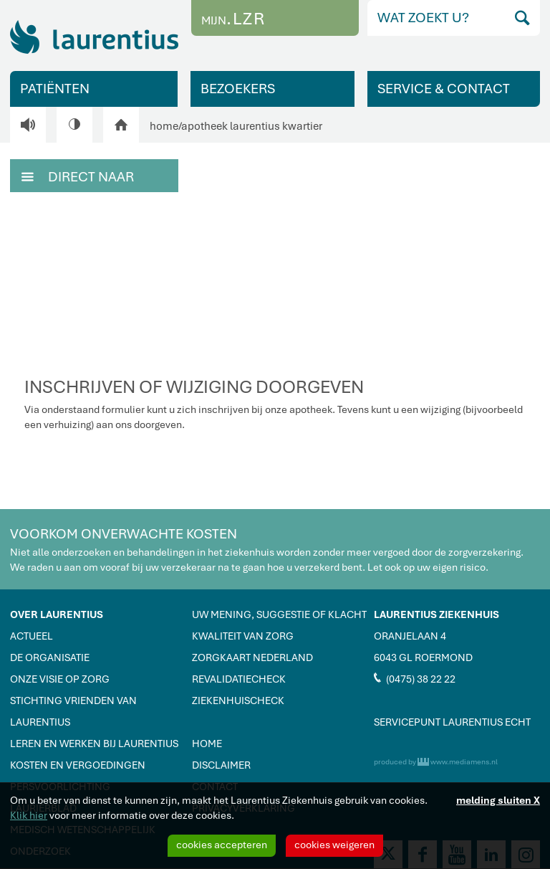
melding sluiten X (498, 800)
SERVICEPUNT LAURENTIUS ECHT (452, 722)
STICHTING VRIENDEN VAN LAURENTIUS (73, 711)
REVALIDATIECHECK (239, 679)
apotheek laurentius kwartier (251, 126)
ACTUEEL (31, 636)
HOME (207, 743)
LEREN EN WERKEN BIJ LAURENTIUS (94, 743)
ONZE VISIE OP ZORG (60, 679)
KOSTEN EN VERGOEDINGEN (77, 765)
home (164, 126)
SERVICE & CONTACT (443, 89)
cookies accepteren (221, 844)
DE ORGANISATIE (50, 657)
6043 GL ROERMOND (423, 657)
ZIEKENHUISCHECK (238, 700)
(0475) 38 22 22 (414, 678)
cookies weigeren (334, 844)
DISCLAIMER (221, 765)
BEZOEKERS (238, 89)
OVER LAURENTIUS (56, 614)
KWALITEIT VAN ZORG (243, 636)
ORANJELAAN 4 (410, 636)
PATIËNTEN (55, 89)
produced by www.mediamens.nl (436, 761)
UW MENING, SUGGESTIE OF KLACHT (279, 614)
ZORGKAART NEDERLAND (252, 657)
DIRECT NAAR (77, 175)
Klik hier (28, 815)
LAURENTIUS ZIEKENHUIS (436, 614)
